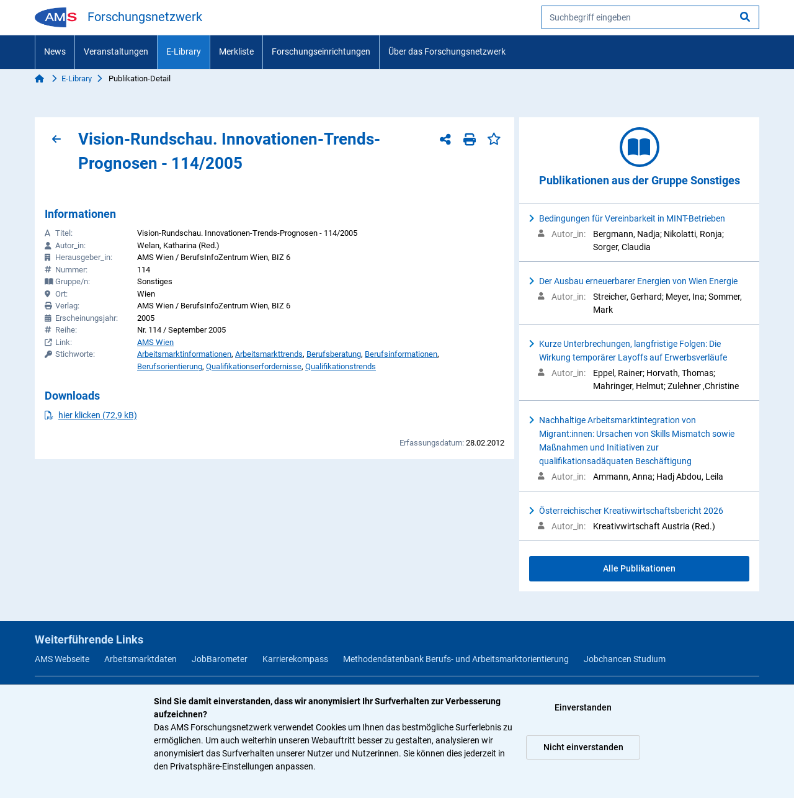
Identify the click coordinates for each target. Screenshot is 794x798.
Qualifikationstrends (340, 366)
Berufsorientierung (169, 366)
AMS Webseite (62, 659)
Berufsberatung (333, 354)
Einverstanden (583, 707)
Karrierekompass (295, 659)
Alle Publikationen (639, 568)
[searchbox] (650, 17)
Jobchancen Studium (625, 659)
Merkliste (236, 51)
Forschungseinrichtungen (321, 51)
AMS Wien (155, 342)
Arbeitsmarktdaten (140, 659)
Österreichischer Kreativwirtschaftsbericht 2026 (631, 511)
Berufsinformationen (401, 354)
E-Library (183, 51)
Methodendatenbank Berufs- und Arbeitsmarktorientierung (456, 659)
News (55, 51)
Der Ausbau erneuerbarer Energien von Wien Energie (638, 281)
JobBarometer (220, 659)
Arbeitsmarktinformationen (184, 354)
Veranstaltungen (116, 51)
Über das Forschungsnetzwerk (447, 51)
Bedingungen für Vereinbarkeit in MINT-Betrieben (632, 218)
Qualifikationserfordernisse (253, 366)
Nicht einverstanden (583, 747)
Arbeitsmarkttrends (269, 354)
